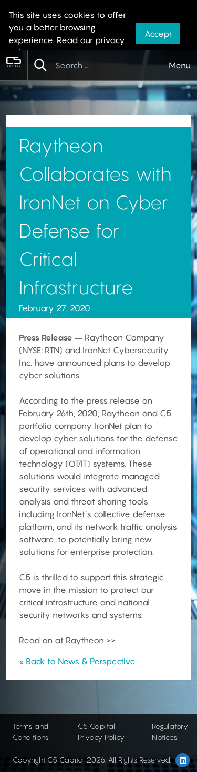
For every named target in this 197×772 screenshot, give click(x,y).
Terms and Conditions (30, 732)
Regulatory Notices (170, 732)
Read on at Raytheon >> (67, 640)
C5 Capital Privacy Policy (101, 732)
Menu (180, 65)
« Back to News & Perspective (77, 661)
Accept (158, 33)
